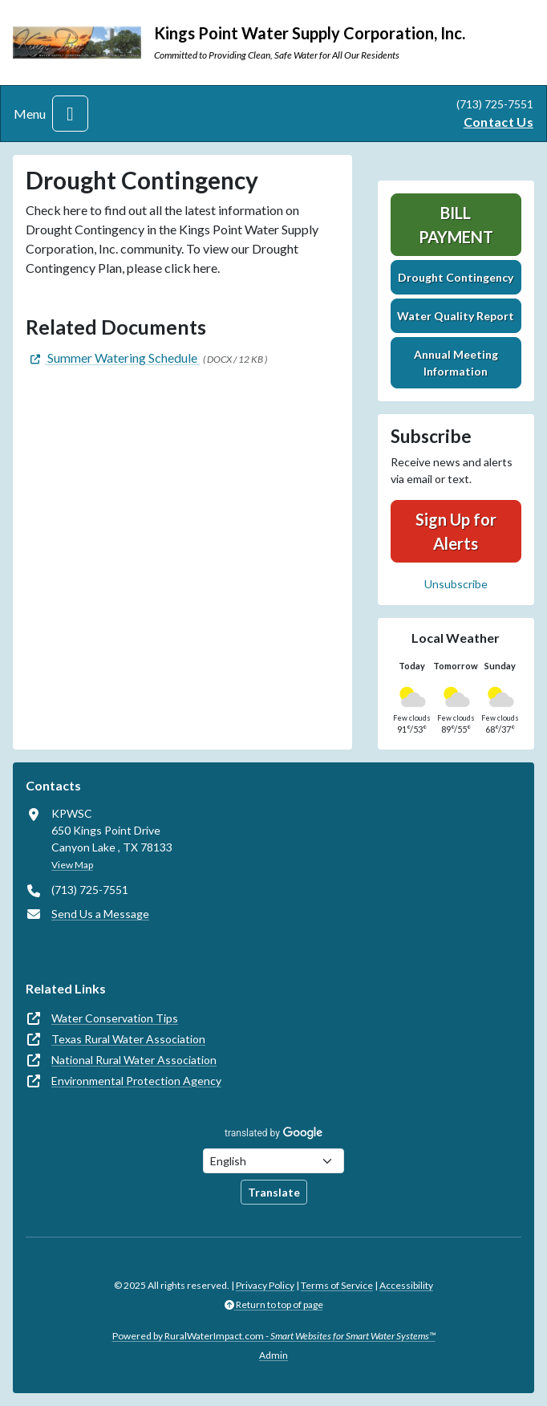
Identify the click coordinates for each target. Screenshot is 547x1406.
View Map (72, 865)
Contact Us (498, 121)
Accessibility (406, 1285)
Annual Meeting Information (456, 362)
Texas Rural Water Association (128, 1039)
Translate (274, 1192)
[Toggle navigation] (70, 113)
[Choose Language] (273, 1160)
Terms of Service (337, 1285)
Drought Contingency (455, 277)
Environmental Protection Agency (136, 1080)
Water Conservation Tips (114, 1018)
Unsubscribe (456, 584)
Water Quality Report (455, 316)
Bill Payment (456, 224)
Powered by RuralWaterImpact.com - (274, 1336)
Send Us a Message (100, 913)
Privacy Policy (265, 1285)
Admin (273, 1355)
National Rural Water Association (134, 1060)
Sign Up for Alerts (455, 531)
